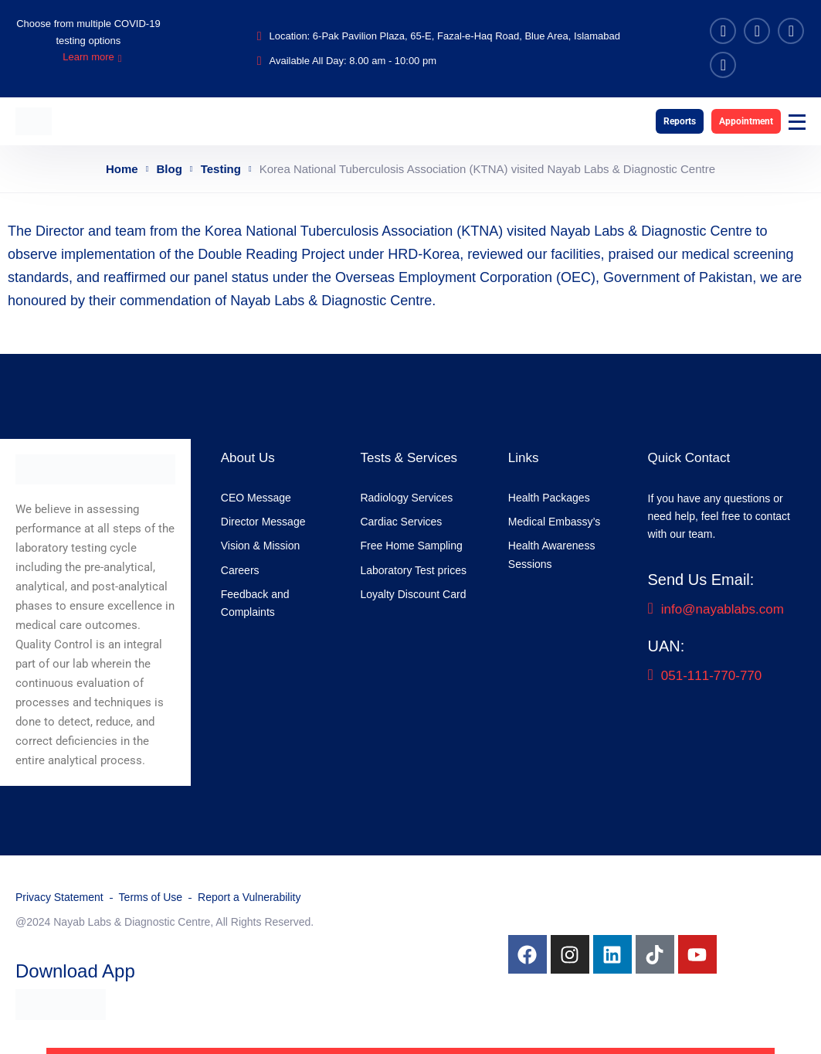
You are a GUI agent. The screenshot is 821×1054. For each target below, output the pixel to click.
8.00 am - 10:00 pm (392, 60)
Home (122, 168)
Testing (221, 168)
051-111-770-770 (705, 675)
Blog (169, 168)
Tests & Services (408, 457)
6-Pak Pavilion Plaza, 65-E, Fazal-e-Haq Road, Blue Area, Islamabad (466, 36)
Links (523, 457)
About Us (248, 457)
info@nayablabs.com (716, 609)
